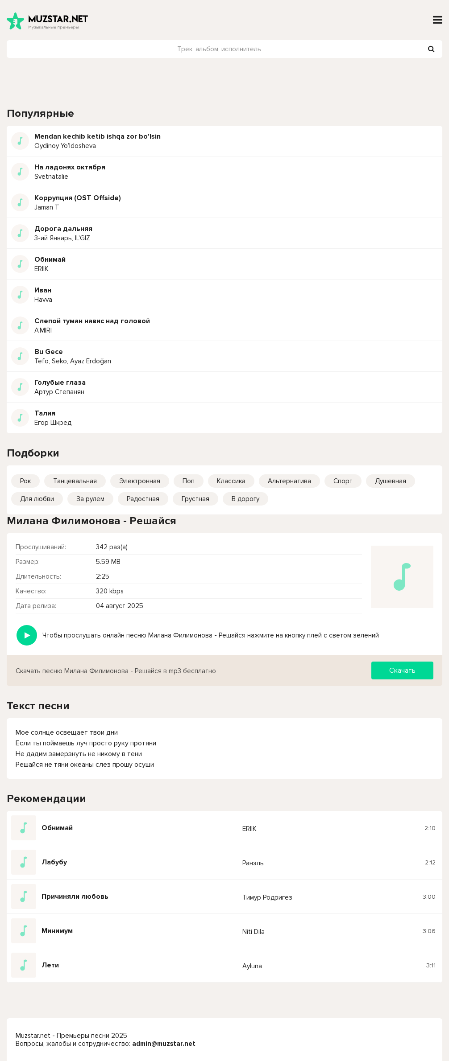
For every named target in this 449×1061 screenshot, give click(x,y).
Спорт (343, 481)
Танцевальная (75, 481)
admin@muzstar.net (163, 1044)
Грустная (195, 499)
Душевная (390, 481)
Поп (189, 481)
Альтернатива (289, 481)
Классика (231, 481)
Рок (25, 481)
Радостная (143, 499)
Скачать (402, 670)
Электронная (139, 481)
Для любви (37, 499)
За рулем (90, 499)
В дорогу (245, 499)
